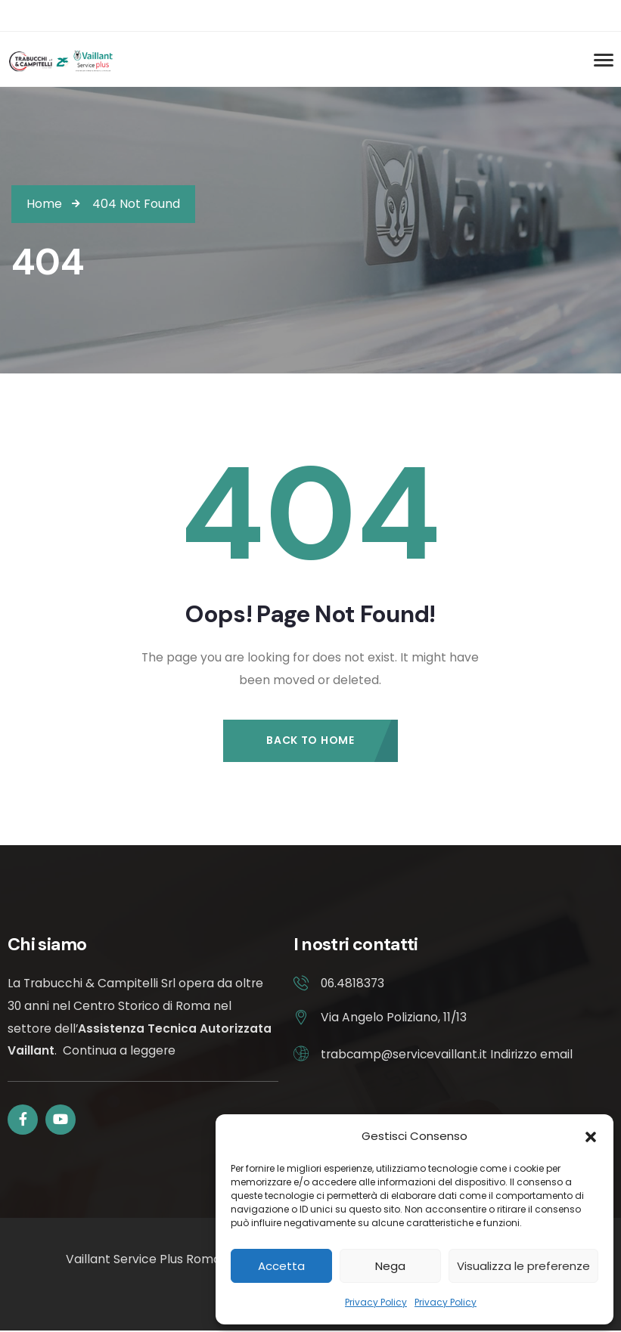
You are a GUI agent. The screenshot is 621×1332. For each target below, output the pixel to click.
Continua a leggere (119, 1051)
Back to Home (310, 740)
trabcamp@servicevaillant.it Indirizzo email (447, 1054)
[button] (590, 1136)
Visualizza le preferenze (523, 1266)
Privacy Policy (376, 1302)
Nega (390, 1266)
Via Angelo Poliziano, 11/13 (394, 1018)
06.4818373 (352, 984)
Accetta (281, 1266)
